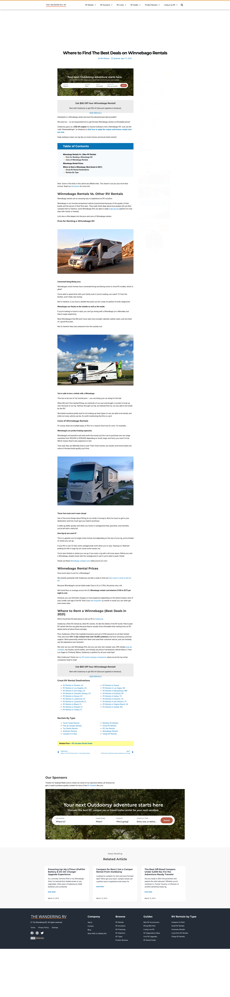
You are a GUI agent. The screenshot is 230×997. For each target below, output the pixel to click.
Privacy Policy (43, 927)
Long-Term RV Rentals (179, 932)
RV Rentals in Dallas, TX (112, 696)
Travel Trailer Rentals (71, 723)
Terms (33, 927)
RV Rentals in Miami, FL (72, 704)
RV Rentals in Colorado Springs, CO (77, 693)
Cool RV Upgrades (149, 935)
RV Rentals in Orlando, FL (73, 707)
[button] (182, 5)
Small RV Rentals (109, 726)
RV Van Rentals (109, 728)
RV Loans (121, 5)
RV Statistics (120, 932)
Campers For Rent (70, 734)
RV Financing (120, 928)
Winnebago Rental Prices (73, 163)
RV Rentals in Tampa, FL (72, 710)
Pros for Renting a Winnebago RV (79, 157)
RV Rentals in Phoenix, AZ (73, 685)
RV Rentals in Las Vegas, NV (114, 688)
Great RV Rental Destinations (77, 170)
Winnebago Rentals (110, 731)
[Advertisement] (115, 26)
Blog (89, 928)
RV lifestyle (91, 785)
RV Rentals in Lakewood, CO (74, 699)
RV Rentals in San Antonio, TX (114, 701)
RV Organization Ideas (151, 932)
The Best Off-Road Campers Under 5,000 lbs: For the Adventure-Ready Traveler (152, 122)
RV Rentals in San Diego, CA (74, 691)
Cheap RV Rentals (110, 734)
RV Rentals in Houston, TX (113, 699)
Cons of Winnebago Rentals (77, 160)
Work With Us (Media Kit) (96, 932)
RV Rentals (90, 5)
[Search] (167, 74)
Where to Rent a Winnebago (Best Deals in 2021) (82, 167)
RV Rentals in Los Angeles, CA (75, 688)
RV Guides (135, 5)
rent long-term (96, 601)
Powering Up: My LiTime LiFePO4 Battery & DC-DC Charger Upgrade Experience (153, 92)
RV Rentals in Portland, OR (113, 693)
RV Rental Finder (149, 938)
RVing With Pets (149, 925)
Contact (90, 925)
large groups (114, 209)
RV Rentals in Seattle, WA (113, 707)
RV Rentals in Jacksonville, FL (75, 701)
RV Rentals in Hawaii (111, 685)
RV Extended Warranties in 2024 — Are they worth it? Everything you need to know (153, 137)
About (90, 922)
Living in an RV (170, 5)
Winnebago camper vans (80, 561)
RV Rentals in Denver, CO (72, 696)
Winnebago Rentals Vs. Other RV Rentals (79, 154)
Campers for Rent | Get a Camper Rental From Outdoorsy (151, 107)
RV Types (119, 935)
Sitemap (53, 927)
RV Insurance (106, 5)
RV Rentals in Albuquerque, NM (115, 691)
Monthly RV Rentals (110, 723)
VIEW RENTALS (95, 113)
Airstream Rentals (70, 731)
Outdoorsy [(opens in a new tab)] (99, 619)
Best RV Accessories (150, 922)
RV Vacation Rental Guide (82, 743)
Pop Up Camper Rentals (72, 726)
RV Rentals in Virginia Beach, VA (115, 704)
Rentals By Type (72, 172)
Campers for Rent (177, 922)
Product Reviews (152, 5)
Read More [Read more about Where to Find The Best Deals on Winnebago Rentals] (52, 892)
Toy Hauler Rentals (70, 728)
